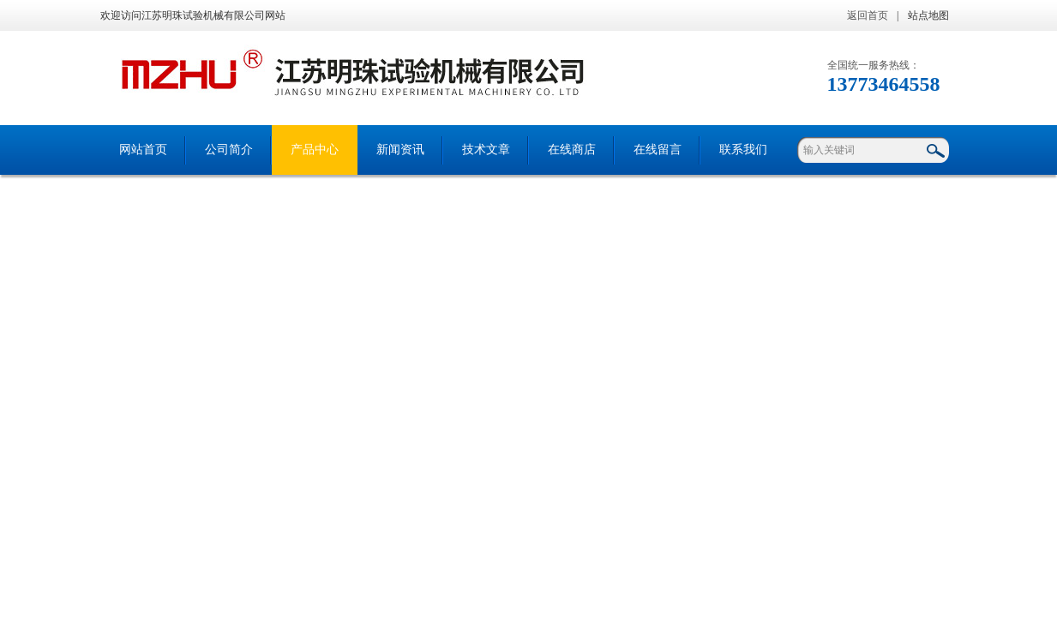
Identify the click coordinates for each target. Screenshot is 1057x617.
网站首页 (143, 149)
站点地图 (928, 15)
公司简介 (229, 149)
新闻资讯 (400, 149)
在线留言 (658, 149)
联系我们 (743, 149)
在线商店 (572, 149)
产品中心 (315, 149)
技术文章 (486, 149)
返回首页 (867, 15)
